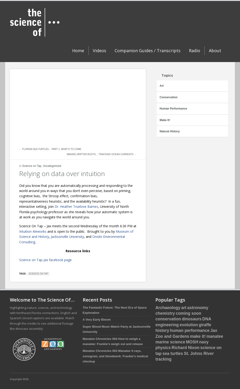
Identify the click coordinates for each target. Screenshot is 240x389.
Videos (99, 50)
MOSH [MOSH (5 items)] (192, 342)
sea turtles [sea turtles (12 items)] (172, 353)
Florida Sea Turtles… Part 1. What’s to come (51, 149)
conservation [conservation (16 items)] (168, 319)
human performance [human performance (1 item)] (190, 330)
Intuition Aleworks (32, 231)
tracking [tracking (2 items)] (163, 359)
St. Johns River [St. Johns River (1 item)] (199, 353)
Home (78, 50)
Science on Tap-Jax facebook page (45, 260)
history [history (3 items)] (162, 330)
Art (162, 85)
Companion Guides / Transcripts (147, 50)
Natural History (170, 131)
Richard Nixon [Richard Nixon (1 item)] (185, 347)
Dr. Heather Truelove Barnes (76, 206)
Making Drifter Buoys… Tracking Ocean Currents (100, 154)
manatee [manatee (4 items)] (214, 336)
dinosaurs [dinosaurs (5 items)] (192, 319)
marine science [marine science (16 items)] (170, 342)
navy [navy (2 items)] (204, 342)
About (215, 50)
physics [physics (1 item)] (163, 347)
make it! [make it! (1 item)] (198, 336)
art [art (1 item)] (183, 307)
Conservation (169, 97)
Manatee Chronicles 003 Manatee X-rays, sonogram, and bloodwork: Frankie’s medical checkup (115, 356)
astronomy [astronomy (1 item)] (197, 307)
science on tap (38, 273)
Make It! (165, 120)
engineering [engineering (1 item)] (167, 324)
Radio (194, 50)
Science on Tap (31, 166)
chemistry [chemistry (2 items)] (165, 313)
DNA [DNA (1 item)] (206, 319)
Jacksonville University (67, 236)
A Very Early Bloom (97, 319)
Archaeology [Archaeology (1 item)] (167, 307)
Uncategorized (52, 166)
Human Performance (173, 108)
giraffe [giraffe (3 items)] (205, 324)
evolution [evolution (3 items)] (189, 324)
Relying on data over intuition (62, 173)
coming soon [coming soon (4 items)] (188, 313)
